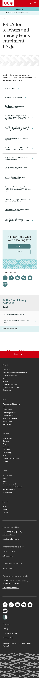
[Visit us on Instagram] (11, 277)
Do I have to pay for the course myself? (19, 138)
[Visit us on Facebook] (4, 277)
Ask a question (7, 556)
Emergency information (10, 588)
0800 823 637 (16, 583)
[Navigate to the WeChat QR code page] (23, 277)
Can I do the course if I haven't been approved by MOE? (19, 148)
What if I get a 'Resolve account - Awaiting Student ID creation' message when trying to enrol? (19, 128)
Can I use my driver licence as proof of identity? (19, 168)
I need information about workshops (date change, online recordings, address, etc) (19, 220)
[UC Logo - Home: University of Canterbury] (8, 3)
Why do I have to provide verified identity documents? (19, 158)
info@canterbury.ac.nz (10, 539)
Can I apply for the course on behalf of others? (19, 106)
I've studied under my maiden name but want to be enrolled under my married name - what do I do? (19, 189)
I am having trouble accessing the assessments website (19, 200)
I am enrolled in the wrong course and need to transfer (19, 210)
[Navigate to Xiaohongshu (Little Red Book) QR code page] (4, 284)
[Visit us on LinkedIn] (17, 277)
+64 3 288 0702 (8, 551)
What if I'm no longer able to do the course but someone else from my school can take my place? (19, 117)
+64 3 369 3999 (8, 535)
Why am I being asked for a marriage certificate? (19, 177)
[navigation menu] (35, 3)
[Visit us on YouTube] (29, 277)
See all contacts (8, 568)
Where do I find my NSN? (16, 97)
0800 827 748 (7, 532)
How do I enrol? (12, 88)
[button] (19, 9)
